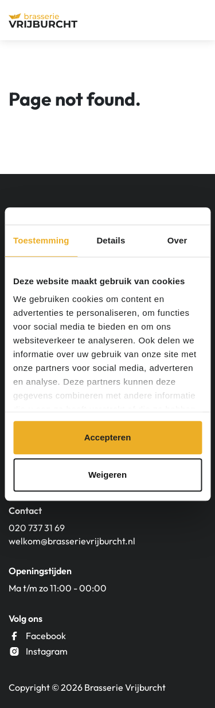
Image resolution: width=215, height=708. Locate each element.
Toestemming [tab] (41, 240)
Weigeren (107, 474)
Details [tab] (110, 240)
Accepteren (107, 437)
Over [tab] (177, 240)
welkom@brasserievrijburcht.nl (72, 541)
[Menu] (195, 20)
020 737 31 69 (37, 527)
